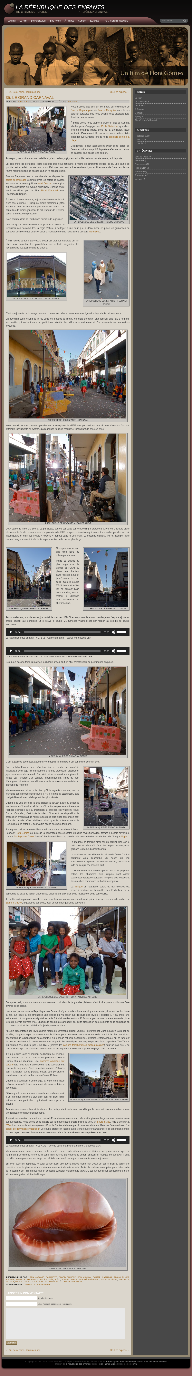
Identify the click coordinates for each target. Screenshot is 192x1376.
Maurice (105, 1279)
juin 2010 (141, 139)
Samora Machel (14, 902)
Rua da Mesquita (107, 110)
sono (52, 1282)
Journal (11, 20)
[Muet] (113, 632)
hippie (124, 836)
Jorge (65, 1279)
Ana (32, 1277)
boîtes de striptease (16, 180)
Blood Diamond (49, 190)
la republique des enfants (78, 1370)
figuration (33, 1279)
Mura (114, 1279)
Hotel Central (44, 183)
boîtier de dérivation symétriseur (22, 1129)
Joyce (73, 1279)
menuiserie (94, 231)
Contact (82, 20)
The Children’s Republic (115, 20)
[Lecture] (11, 632)
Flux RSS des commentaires (153, 1367)
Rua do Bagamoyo (81, 110)
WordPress (108, 1367)
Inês (51, 1279)
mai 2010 (141, 143)
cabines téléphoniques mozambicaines (83, 1045)
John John (23, 102)
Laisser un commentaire (37, 1285)
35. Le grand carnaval (30, 97)
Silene (44, 1282)
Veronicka (76, 1282)
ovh (135, 1370)
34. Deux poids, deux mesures (23, 92)
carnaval (107, 1277)
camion (87, 1277)
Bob (80, 1277)
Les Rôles (55, 20)
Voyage (138, 179)
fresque (78, 886)
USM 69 (66, 1282)
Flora (43, 1279)
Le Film (23, 20)
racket (36, 1282)
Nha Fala (124, 1279)
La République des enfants (60, 7)
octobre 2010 (143, 136)
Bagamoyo (51, 1277)
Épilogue (94, 20)
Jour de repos (141, 156)
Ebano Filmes (121, 1277)
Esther (10, 1279)
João (57, 1279)
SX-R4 (59, 1282)
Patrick (10, 1282)
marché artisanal (89, 1279)
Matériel (139, 160)
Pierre (19, 1282)
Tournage (73, 102)
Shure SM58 (103, 1121)
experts (20, 1279)
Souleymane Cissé (24, 836)
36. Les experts (120, 92)
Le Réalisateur (38, 20)
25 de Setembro (110, 126)
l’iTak (8, 1125)
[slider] (62, 632)
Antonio (39, 1277)
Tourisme (139, 171)
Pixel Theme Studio (107, 1370)
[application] (68, 632)
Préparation (140, 168)
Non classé (140, 164)
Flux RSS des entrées (125, 1367)
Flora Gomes (22, 833)
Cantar (97, 1277)
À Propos (69, 20)
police (27, 1282)
